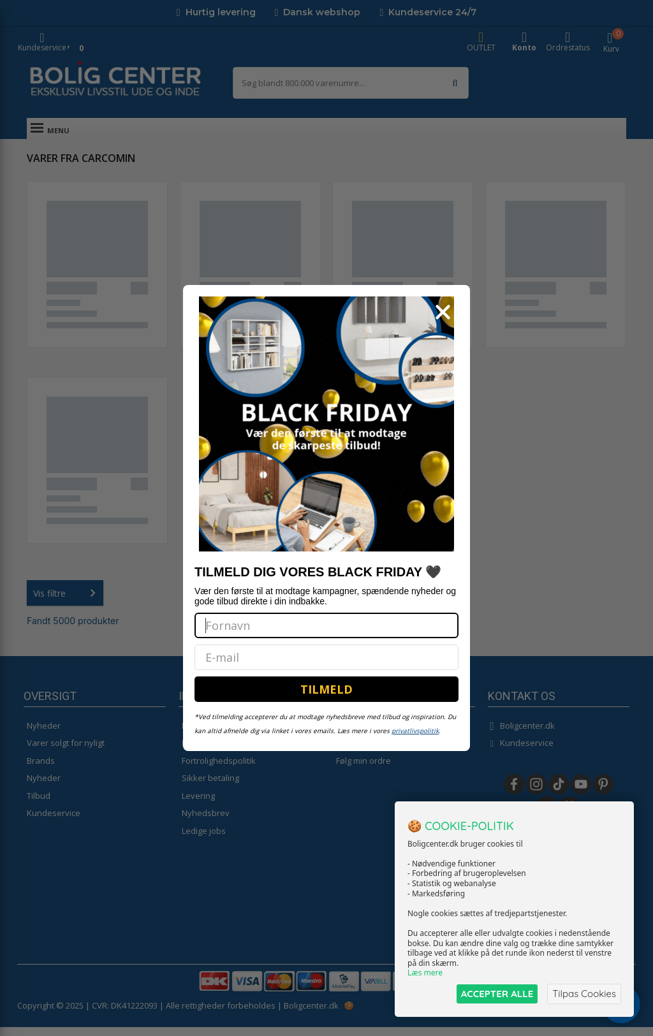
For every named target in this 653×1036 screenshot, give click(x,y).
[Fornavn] (326, 625)
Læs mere (425, 973)
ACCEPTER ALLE (497, 994)
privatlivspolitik (415, 730)
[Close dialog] (443, 312)
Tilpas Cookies (584, 994)
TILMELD (326, 689)
